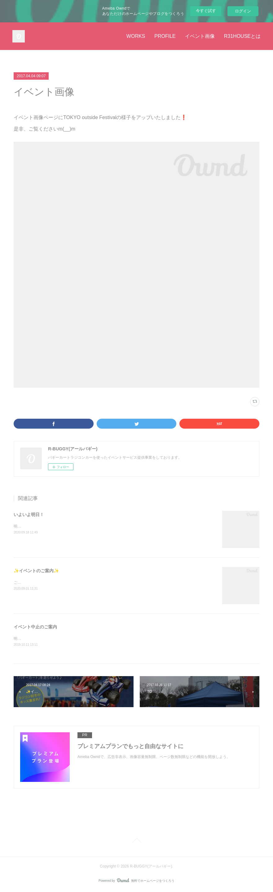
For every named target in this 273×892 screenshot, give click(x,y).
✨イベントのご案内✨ (36, 570)
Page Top (136, 841)
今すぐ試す (206, 10)
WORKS (135, 36)
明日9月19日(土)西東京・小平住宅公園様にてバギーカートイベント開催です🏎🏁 (82, 526)
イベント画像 (200, 36)
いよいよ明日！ (29, 514)
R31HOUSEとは (242, 36)
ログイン (243, 11)
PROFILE (164, 36)
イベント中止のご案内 (35, 626)
